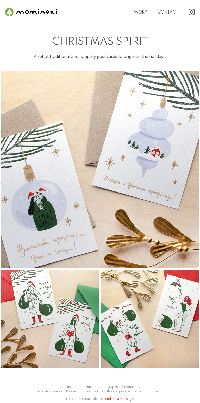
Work (140, 12)
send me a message (118, 399)
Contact (168, 12)
